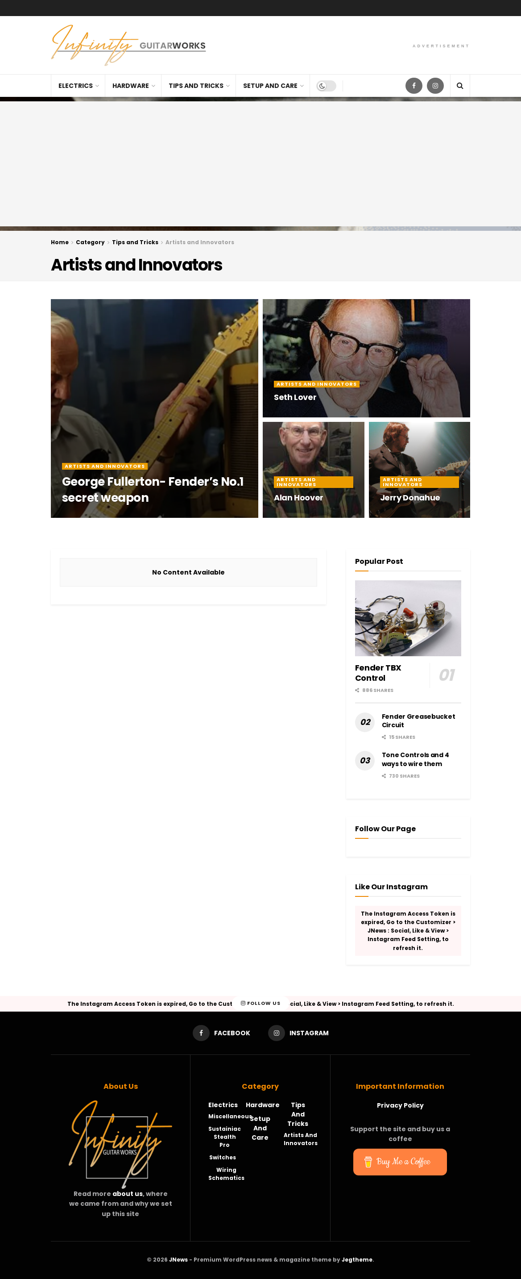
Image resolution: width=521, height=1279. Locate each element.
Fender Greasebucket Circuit (418, 721)
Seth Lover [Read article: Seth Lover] (295, 397)
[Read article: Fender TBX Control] (408, 618)
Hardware (130, 85)
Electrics (75, 85)
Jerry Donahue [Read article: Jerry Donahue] (410, 497)
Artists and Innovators (199, 242)
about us (127, 1193)
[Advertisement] (260, 163)
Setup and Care (270, 85)
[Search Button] (460, 86)
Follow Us (261, 1003)
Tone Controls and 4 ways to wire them (415, 759)
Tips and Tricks (196, 85)
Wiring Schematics (226, 1174)
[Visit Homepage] (128, 45)
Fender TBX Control (378, 672)
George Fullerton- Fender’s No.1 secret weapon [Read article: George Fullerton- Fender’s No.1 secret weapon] (153, 489)
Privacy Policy (400, 1105)
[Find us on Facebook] (413, 86)
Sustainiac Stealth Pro (224, 1137)
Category (90, 242)
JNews (178, 1259)
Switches (222, 1157)
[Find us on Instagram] (435, 86)
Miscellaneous (230, 1116)
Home (60, 242)
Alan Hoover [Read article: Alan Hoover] (298, 497)
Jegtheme (357, 1259)
